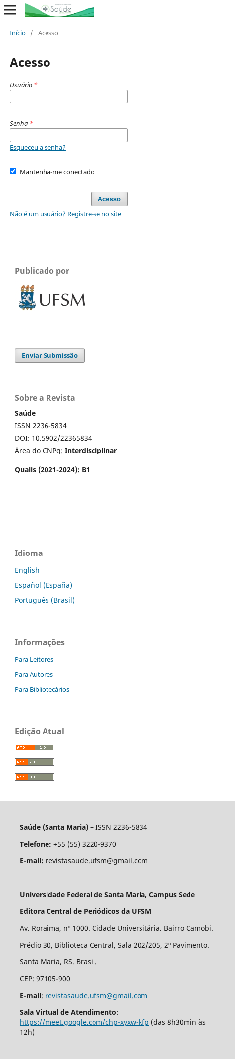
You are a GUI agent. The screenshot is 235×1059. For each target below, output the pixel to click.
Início (18, 32)
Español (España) (43, 585)
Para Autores (34, 674)
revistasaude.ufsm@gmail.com (96, 995)
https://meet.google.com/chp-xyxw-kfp (84, 1022)
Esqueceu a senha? (38, 147)
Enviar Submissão (50, 355)
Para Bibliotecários (42, 689)
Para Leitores (34, 659)
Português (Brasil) (45, 600)
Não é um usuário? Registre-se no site (65, 213)
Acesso (109, 198)
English (27, 570)
